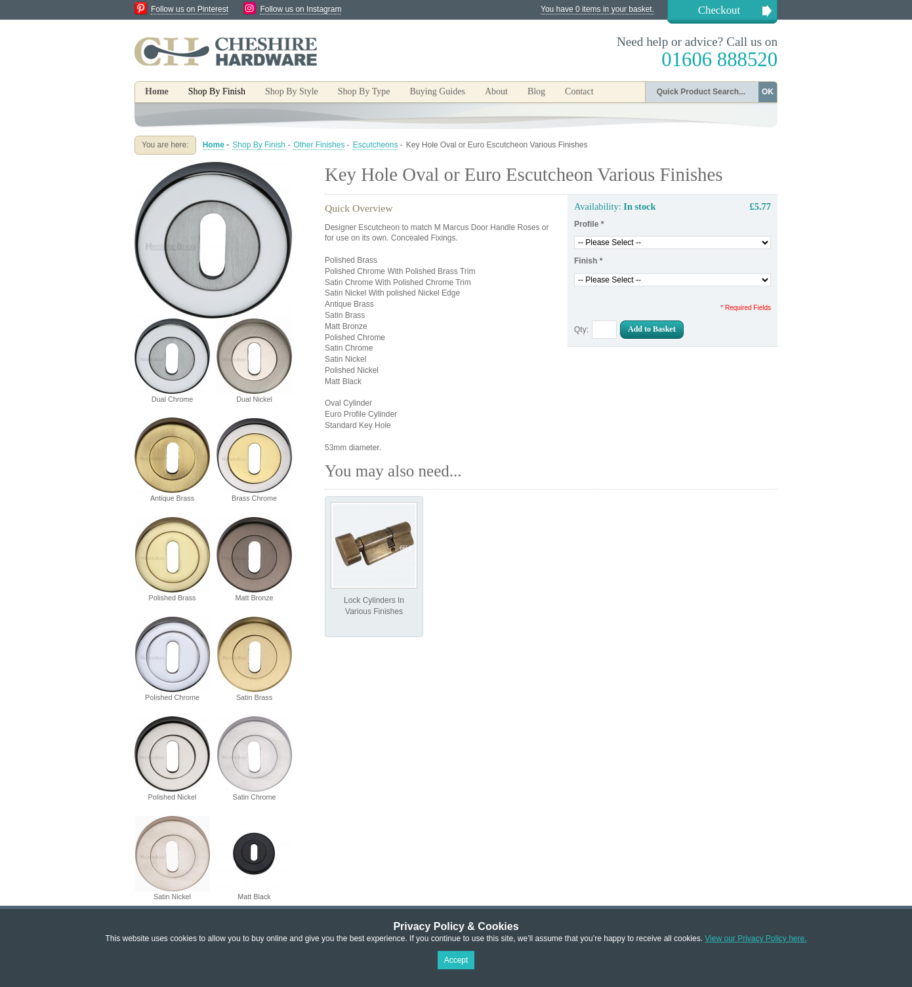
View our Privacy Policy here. (755, 938)
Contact (579, 91)
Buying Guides (437, 91)
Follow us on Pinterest (189, 9)
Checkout (719, 10)
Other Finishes (318, 144)
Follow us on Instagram (300, 9)
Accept (456, 960)
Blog (536, 91)
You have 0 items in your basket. (597, 9)
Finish (588, 260)
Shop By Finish (258, 144)
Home (157, 91)
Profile (589, 224)
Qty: (581, 329)
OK (768, 91)
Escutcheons (375, 144)
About (496, 91)
